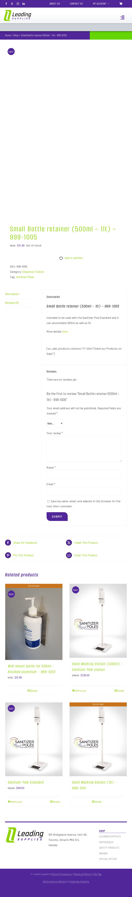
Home (8, 35)
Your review (55, 433)
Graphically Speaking (79, 881)
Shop (15, 35)
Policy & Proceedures (61, 874)
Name (51, 467)
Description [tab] (12, 294)
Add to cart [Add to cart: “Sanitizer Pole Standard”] (16, 801)
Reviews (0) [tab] (12, 302)
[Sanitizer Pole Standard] (33, 739)
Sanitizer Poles (25, 277)
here (65, 331)
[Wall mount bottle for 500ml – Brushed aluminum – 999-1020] (33, 622)
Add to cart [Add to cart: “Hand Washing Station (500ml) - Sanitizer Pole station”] (80, 690)
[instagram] (18, 4)
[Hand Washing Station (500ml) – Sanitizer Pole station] (98, 621)
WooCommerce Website (54, 881)
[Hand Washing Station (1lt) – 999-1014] (98, 739)
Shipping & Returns (82, 874)
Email (51, 484)
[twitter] (12, 4)
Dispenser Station (33, 271)
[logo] (17, 11)
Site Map (97, 874)
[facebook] (6, 4)
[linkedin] (23, 4)
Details (33, 690)
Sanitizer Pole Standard (26, 782)
